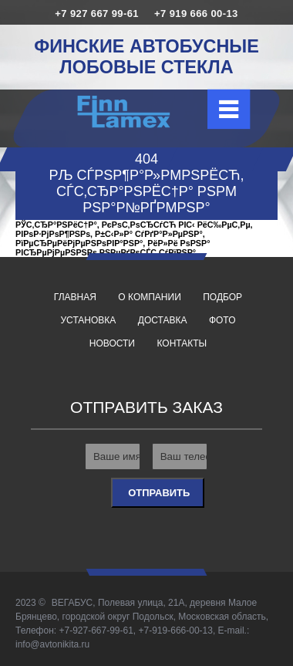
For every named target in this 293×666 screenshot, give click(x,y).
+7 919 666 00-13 (196, 13)
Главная (75, 297)
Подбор (222, 297)
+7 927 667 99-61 (97, 13)
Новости (112, 343)
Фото (222, 320)
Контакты (182, 343)
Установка (88, 320)
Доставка (162, 320)
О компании (149, 297)
